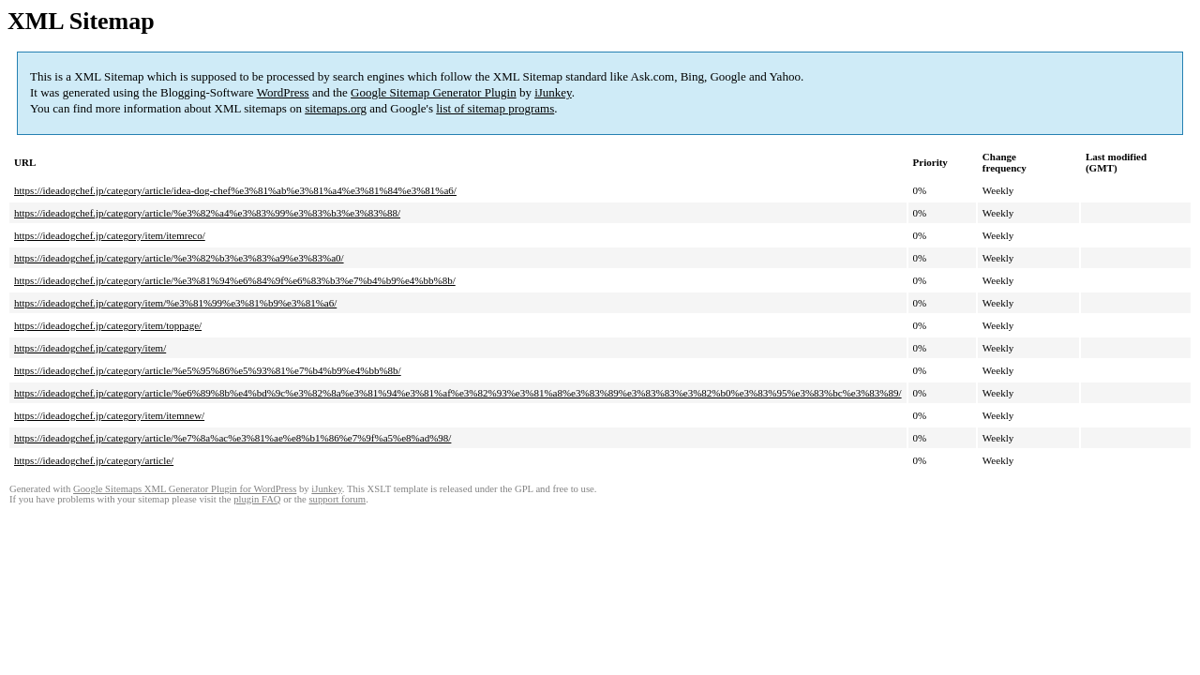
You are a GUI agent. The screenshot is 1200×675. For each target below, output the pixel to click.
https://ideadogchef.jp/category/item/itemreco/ (109, 235)
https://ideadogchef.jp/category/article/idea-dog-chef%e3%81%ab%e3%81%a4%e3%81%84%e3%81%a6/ (235, 190)
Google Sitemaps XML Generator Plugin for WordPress (184, 489)
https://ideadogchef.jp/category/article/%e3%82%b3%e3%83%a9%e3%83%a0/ (179, 257)
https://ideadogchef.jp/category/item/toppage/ (108, 325)
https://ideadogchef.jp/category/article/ (93, 460)
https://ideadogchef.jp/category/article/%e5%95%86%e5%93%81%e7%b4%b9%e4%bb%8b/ (207, 370)
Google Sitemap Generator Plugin (434, 92)
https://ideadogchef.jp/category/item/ (90, 347)
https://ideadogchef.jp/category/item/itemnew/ (109, 415)
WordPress (283, 92)
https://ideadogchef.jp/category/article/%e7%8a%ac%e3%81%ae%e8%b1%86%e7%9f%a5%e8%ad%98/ (232, 437)
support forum (337, 499)
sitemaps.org (336, 108)
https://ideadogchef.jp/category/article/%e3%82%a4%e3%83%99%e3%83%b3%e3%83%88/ (207, 212)
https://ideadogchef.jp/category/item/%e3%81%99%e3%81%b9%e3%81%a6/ (175, 302)
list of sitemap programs (495, 108)
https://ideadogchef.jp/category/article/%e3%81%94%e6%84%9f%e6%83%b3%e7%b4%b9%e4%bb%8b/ (235, 280)
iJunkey (553, 92)
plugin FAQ (256, 499)
